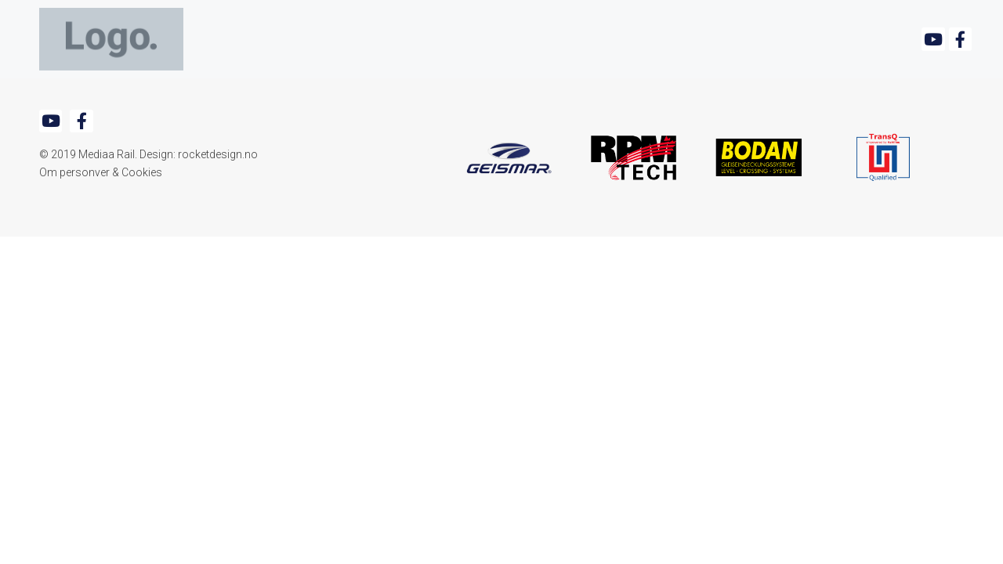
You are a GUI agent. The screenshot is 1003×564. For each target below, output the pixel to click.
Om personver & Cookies (100, 172)
